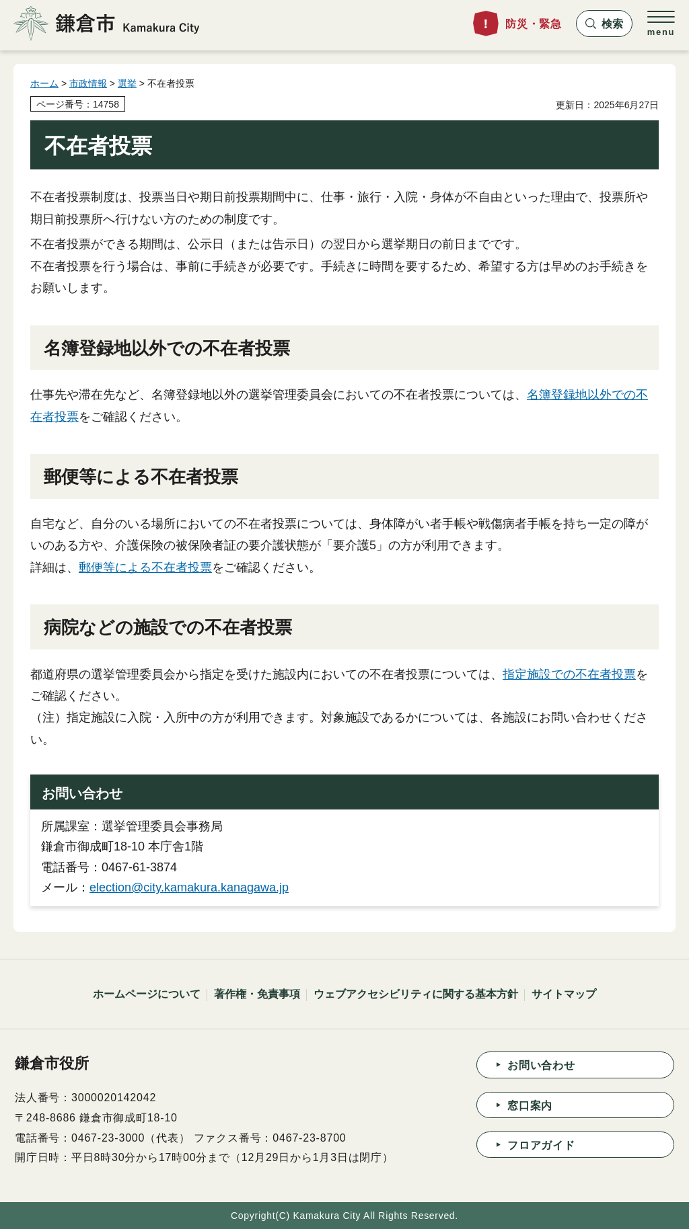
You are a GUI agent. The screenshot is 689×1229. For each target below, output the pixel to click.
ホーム (44, 83)
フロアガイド (541, 1145)
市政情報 (88, 83)
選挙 (127, 83)
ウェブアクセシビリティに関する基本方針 (416, 994)
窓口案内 (529, 1105)
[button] (604, 23)
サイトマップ (564, 994)
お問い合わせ (541, 1065)
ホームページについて (147, 994)
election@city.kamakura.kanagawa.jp (189, 887)
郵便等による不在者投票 (145, 567)
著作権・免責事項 (257, 994)
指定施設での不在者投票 (569, 674)
